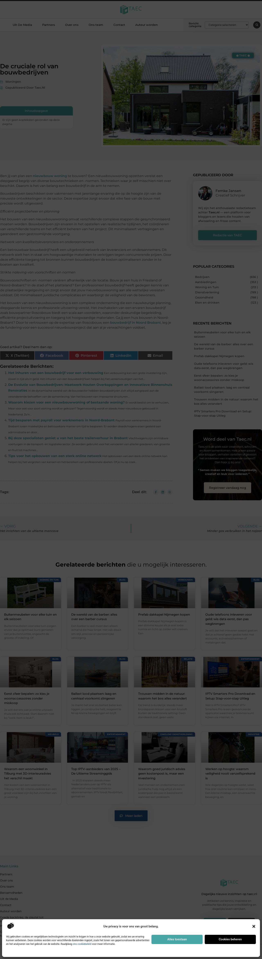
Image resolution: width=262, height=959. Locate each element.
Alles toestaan (177, 939)
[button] (254, 926)
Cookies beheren (230, 939)
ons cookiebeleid (82, 944)
